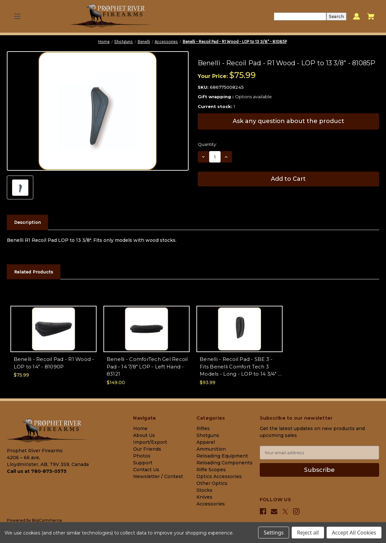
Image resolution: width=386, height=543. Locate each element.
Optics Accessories (219, 476)
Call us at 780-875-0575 (37, 471)
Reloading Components (224, 463)
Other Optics (211, 483)
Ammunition (211, 449)
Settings (274, 532)
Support (142, 463)
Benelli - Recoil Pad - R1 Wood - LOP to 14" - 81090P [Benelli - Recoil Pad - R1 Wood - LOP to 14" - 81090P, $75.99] (54, 363)
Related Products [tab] (33, 272)
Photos (141, 456)
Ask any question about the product (288, 121)
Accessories (210, 504)
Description (27, 222)
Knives (204, 497)
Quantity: (207, 144)
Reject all (308, 532)
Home (140, 428)
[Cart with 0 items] (371, 16)
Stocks (204, 490)
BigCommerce (47, 520)
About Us (144, 435)
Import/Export (150, 442)
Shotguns (207, 435)
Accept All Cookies (354, 532)
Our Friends (147, 449)
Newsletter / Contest (158, 476)
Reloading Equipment (222, 456)
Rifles (203, 428)
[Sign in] (356, 16)
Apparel (205, 442)
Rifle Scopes (211, 470)
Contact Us (146, 470)
